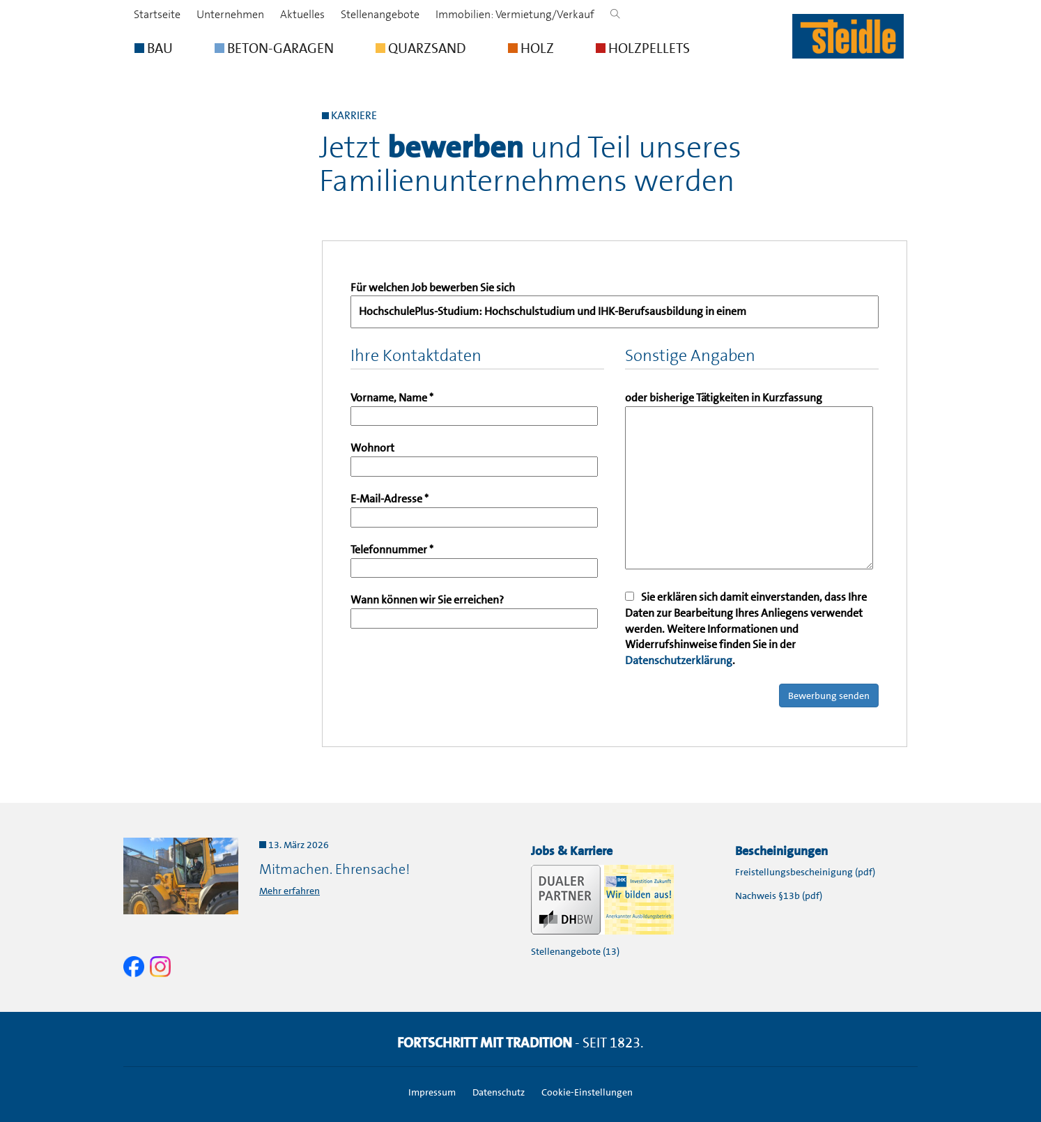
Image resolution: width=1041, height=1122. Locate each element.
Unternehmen (230, 14)
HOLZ (531, 48)
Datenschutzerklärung (678, 660)
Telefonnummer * (474, 558)
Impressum (432, 1092)
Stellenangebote (380, 14)
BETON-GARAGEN (274, 48)
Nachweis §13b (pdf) (778, 895)
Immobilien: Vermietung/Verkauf (514, 14)
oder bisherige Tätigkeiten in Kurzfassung (749, 481)
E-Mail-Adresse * (474, 507)
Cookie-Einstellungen (587, 1092)
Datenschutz (498, 1092)
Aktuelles (302, 14)
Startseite (157, 14)
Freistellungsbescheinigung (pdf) (805, 872)
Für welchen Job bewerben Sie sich (614, 304)
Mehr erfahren (289, 890)
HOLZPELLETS (643, 48)
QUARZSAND (421, 48)
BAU (153, 48)
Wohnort (474, 456)
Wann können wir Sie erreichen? (474, 608)
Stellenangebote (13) (575, 951)
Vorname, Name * (474, 406)
